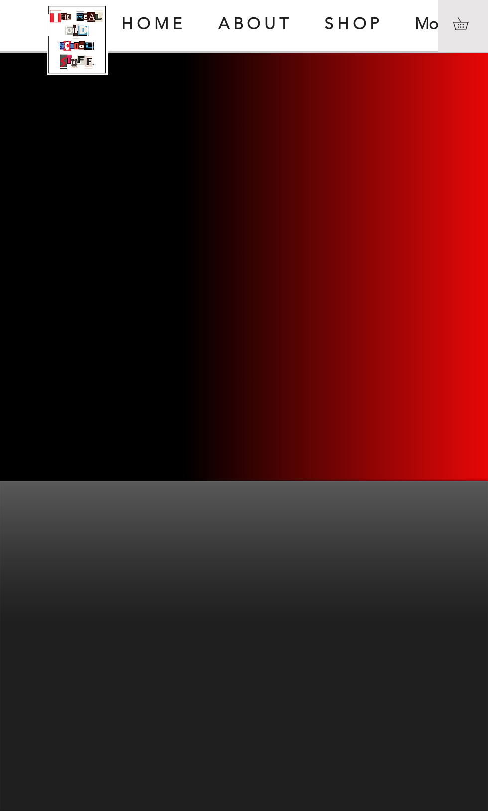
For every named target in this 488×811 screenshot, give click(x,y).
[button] (467, 23)
